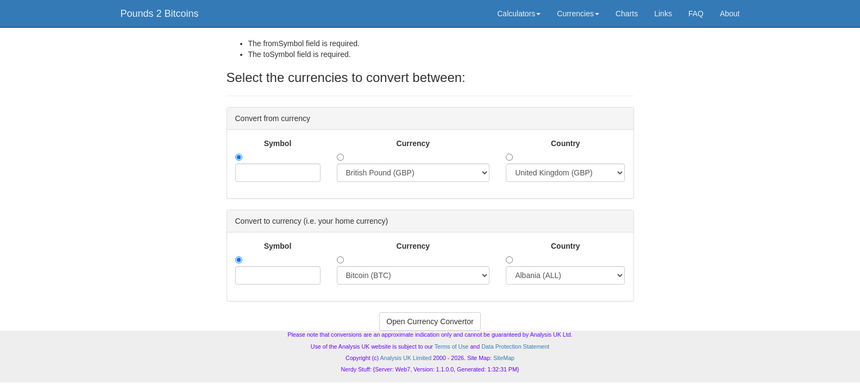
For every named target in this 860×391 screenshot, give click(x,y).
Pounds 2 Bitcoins (160, 13)
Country (565, 143)
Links (663, 13)
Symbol (278, 143)
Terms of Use (452, 346)
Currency (413, 143)
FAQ (696, 13)
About (730, 13)
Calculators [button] (519, 13)
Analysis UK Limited (405, 358)
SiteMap (503, 358)
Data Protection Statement (515, 346)
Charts (627, 13)
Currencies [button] (578, 13)
